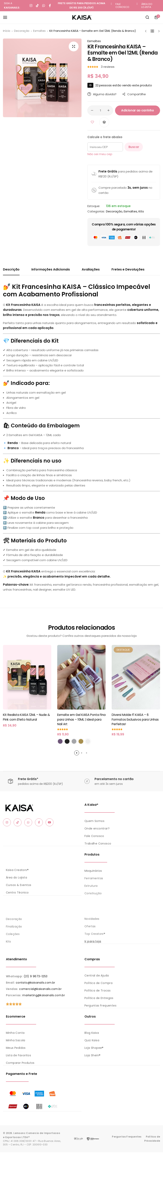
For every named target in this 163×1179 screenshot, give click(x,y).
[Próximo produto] (158, 31)
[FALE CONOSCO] (111, 4)
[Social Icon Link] (7, 822)
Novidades (91, 919)
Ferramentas (93, 878)
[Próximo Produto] (147, 31)
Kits (141, 211)
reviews (107, 67)
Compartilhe (134, 94)
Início (6, 31)
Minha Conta (15, 1032)
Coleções (13, 934)
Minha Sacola (15, 1040)
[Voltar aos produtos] (152, 31)
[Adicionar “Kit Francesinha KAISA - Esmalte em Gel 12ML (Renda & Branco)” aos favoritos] (92, 122)
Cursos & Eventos (18, 885)
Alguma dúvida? (101, 94)
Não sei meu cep (99, 154)
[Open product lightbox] (74, 46)
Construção (93, 893)
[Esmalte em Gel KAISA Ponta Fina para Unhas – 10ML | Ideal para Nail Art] (81, 677)
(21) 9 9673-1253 (35, 976)
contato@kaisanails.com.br (35, 982)
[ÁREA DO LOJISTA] (137, 4)
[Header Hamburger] (7, 17)
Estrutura (91, 886)
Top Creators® (94, 934)
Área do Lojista (16, 877)
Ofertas (90, 926)
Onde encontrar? (97, 828)
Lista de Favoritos (18, 1055)
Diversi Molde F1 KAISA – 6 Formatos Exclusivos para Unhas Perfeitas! (135, 719)
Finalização (14, 926)
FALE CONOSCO (122, 5)
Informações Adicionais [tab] (50, 269)
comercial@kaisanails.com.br (40, 989)
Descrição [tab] (11, 269)
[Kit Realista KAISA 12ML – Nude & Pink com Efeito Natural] (27, 677)
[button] (104, 122)
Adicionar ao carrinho (137, 110)
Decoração (21, 31)
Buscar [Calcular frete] (133, 147)
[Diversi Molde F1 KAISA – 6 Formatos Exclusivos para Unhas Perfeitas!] (136, 677)
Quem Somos (94, 821)
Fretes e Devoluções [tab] (127, 269)
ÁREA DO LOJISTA (146, 5)
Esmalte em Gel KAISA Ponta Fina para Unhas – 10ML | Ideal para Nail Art (81, 719)
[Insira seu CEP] (105, 146)
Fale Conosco (94, 836)
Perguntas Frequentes (100, 1005)
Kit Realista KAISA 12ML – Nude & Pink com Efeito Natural (26, 717)
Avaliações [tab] (91, 269)
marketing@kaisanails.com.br (43, 995)
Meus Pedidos (16, 1047)
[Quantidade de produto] (100, 110)
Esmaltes (39, 31)
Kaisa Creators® (17, 870)
